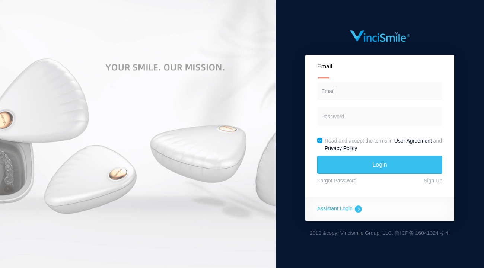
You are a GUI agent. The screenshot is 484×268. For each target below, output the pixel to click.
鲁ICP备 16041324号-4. (422, 233)
